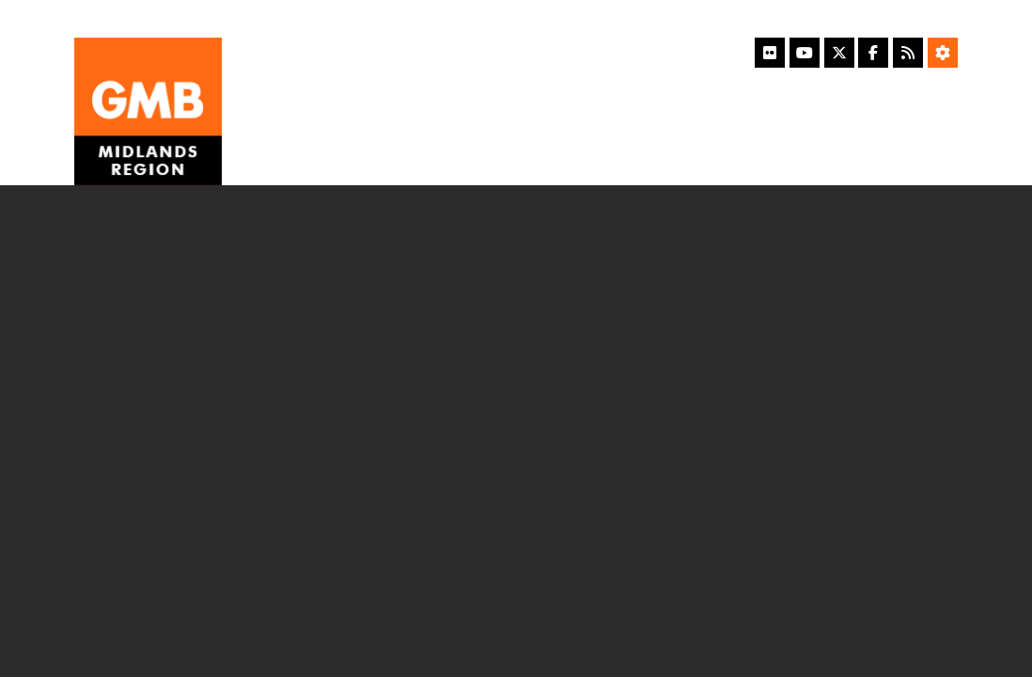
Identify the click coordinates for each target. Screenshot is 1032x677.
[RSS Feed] (908, 53)
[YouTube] (805, 53)
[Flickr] (770, 53)
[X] (839, 53)
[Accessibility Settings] (943, 53)
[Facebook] (873, 53)
